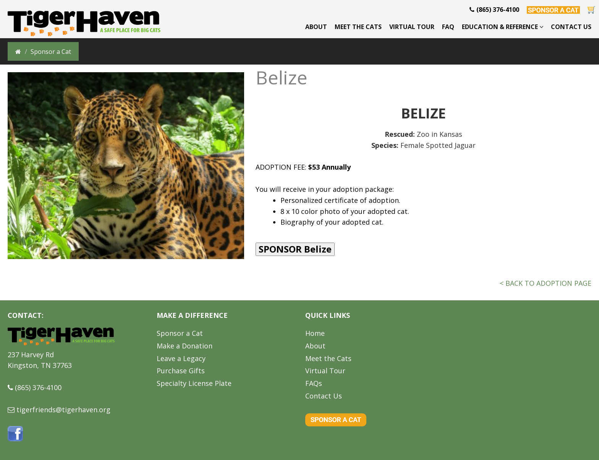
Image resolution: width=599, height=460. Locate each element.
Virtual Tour (411, 27)
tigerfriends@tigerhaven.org (63, 409)
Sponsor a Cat (180, 333)
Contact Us (571, 27)
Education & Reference (502, 27)
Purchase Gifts (181, 370)
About (316, 27)
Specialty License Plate (194, 383)
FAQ (448, 27)
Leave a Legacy (181, 358)
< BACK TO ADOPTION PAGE (545, 283)
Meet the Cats (358, 27)
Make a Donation (184, 345)
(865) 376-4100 (38, 387)
